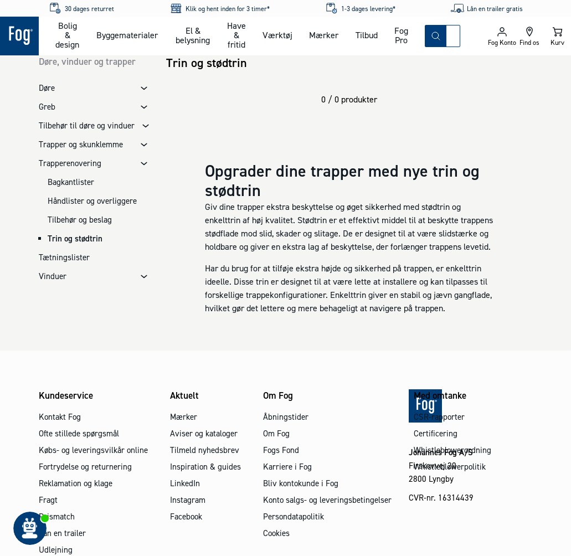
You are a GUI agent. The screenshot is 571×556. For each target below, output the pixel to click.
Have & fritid (236, 35)
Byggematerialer (127, 34)
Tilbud (367, 34)
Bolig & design (67, 35)
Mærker (323, 34)
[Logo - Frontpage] (19, 36)
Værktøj (277, 34)
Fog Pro (401, 35)
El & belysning (193, 35)
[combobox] (453, 36)
